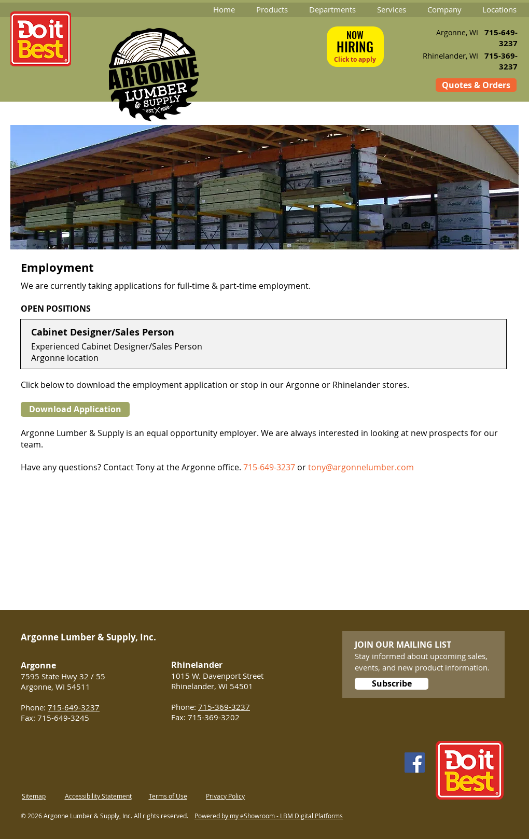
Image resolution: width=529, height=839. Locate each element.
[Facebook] (415, 762)
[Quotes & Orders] (476, 85)
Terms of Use (168, 796)
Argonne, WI (457, 32)
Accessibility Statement (98, 796)
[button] (271, 9)
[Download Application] (75, 409)
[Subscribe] (391, 684)
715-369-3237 (224, 707)
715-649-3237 (269, 467)
